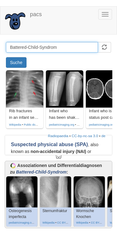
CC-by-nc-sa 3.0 (85, 136)
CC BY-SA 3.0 (99, 222)
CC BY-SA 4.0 (66, 222)
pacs (36, 14)
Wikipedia (15, 124)
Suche (16, 62)
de (103, 136)
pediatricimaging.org (61, 124)
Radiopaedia (58, 136)
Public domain (32, 124)
